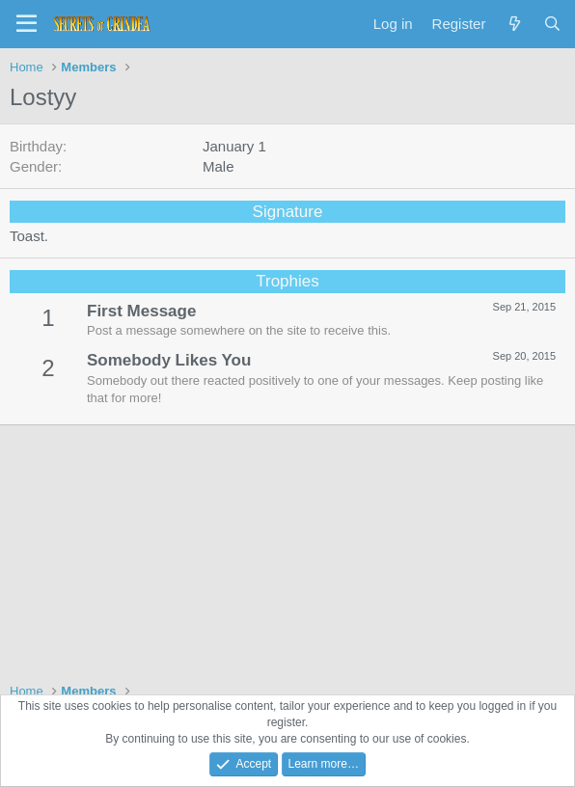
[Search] (552, 23)
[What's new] (514, 23)
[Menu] (26, 24)
